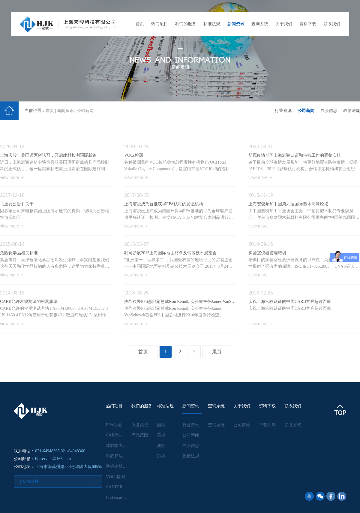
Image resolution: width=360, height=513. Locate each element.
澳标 (161, 445)
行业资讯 (283, 110)
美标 (161, 435)
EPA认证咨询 (118, 425)
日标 (161, 456)
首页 (140, 24)
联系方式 (292, 425)
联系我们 (331, 24)
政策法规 (351, 110)
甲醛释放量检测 (120, 456)
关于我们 (283, 24)
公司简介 (241, 425)
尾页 (217, 351)
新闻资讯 (235, 24)
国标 (161, 425)
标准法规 (211, 24)
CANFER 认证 (119, 487)
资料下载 (307, 24)
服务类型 (139, 425)
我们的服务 (185, 24)
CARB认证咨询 (120, 435)
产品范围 (139, 435)
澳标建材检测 (118, 466)
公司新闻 (85, 110)
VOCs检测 (115, 477)
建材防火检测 (118, 445)
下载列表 (267, 425)
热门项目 (159, 24)
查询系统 (259, 24)
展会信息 (328, 110)
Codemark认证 (119, 497)
